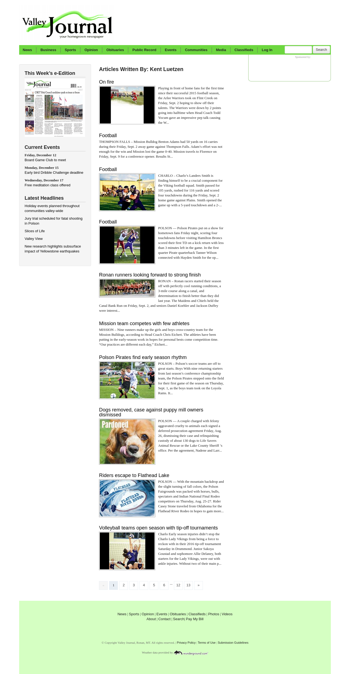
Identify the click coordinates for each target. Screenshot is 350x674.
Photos (213, 614)
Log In (267, 50)
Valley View (34, 239)
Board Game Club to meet (45, 160)
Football (108, 135)
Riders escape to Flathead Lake (134, 475)
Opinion (91, 50)
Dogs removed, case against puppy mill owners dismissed (151, 412)
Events (171, 50)
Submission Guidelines (233, 642)
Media (221, 50)
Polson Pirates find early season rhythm (142, 357)
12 (178, 585)
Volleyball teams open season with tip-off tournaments (158, 527)
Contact (164, 619)
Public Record (144, 50)
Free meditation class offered (47, 185)
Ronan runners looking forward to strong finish (150, 274)
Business (48, 50)
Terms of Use (206, 642)
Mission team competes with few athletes (144, 323)
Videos (227, 614)
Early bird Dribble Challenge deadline (54, 172)
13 (188, 585)
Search (321, 50)
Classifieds (244, 50)
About (151, 619)
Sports (70, 50)
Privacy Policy (186, 642)
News (27, 50)
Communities (196, 50)
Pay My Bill (194, 619)
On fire (106, 82)
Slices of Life (35, 231)
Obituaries (115, 50)
